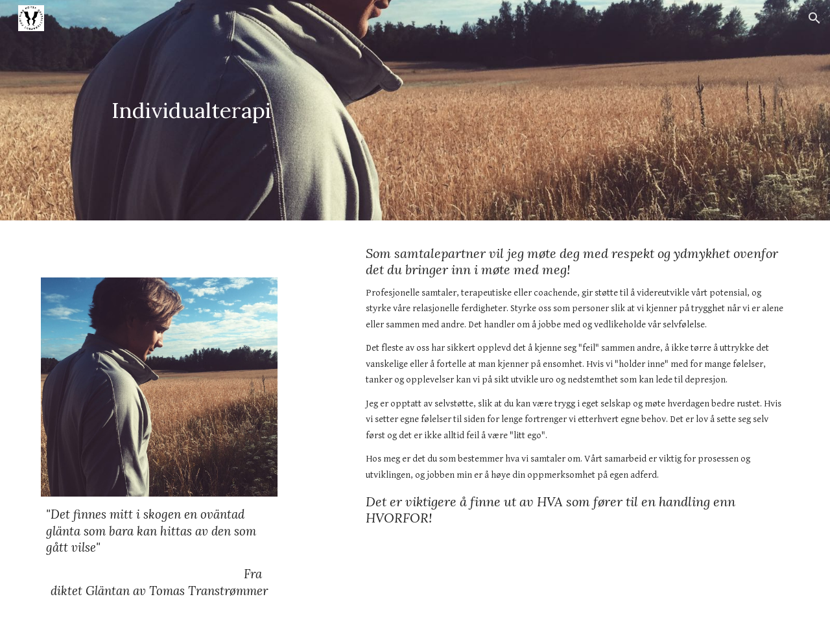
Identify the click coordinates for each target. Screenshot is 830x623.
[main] (191, 110)
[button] (814, 18)
